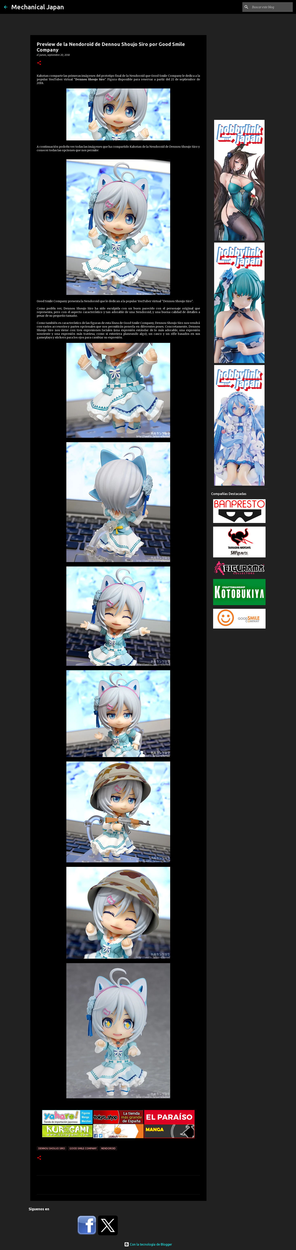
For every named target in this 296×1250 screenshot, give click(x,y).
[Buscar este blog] (271, 7)
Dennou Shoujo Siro (51, 1148)
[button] (39, 63)
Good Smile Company (83, 1148)
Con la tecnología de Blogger (148, 1244)
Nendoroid (108, 1148)
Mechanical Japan (37, 6)
